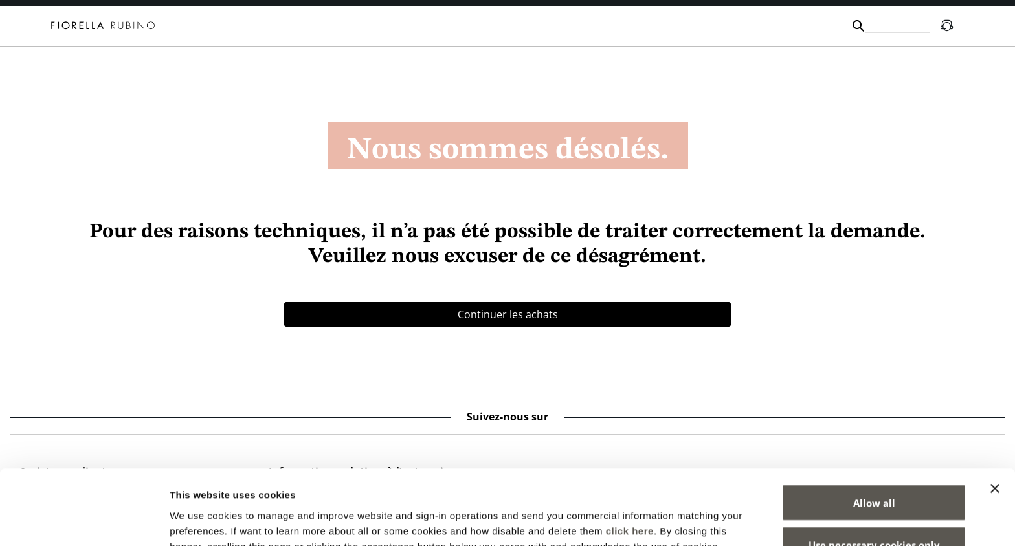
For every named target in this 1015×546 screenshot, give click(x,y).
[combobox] (897, 25)
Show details (679, 520)
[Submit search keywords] (858, 26)
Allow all (874, 434)
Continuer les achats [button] (508, 314)
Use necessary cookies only (874, 477)
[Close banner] (994, 420)
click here (630, 462)
